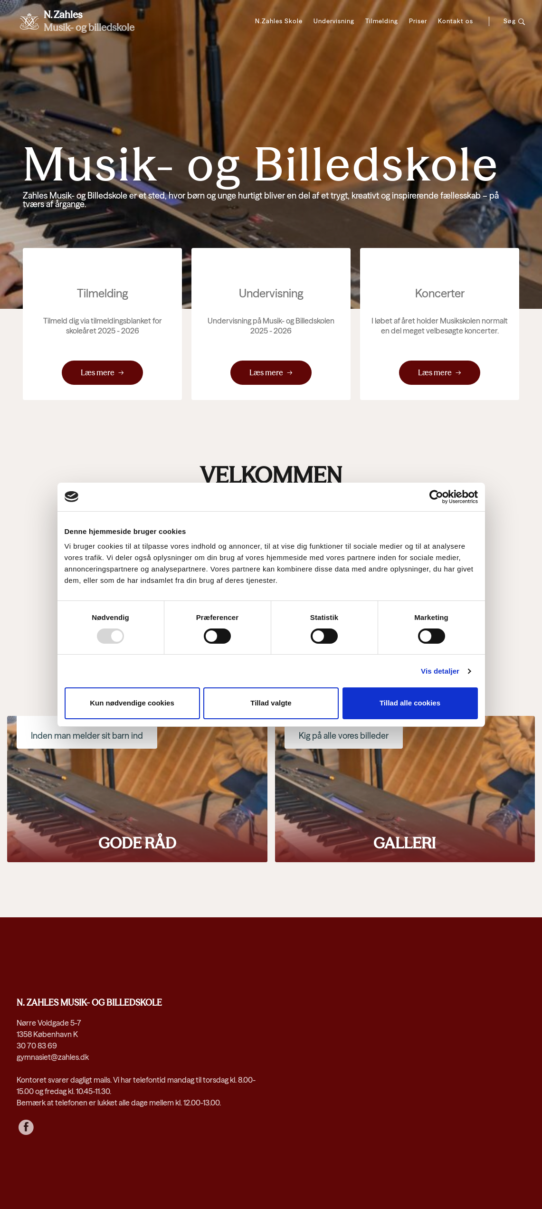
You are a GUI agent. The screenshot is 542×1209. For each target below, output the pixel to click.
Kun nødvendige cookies (132, 703)
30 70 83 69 (37, 1045)
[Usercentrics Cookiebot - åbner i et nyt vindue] (436, 497)
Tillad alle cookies (410, 703)
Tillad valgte (270, 703)
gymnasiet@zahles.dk (53, 1057)
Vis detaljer (440, 671)
